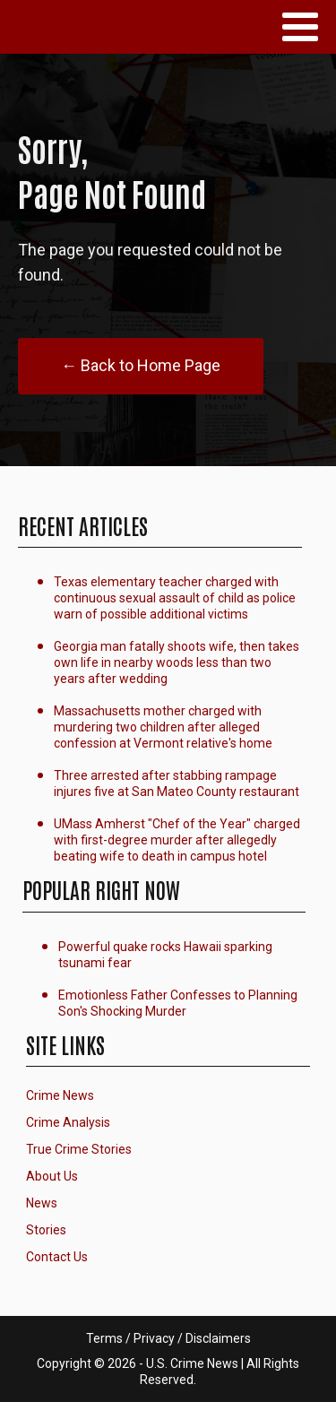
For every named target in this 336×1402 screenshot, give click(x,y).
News (41, 1203)
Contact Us (57, 1257)
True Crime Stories (79, 1149)
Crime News (60, 1095)
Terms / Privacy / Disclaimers (168, 1338)
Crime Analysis (68, 1122)
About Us (52, 1176)
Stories (46, 1230)
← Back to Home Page (140, 365)
